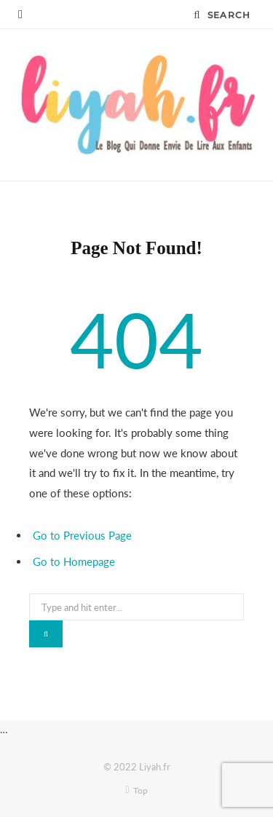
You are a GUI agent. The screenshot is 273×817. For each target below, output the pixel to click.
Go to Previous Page (82, 535)
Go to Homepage (74, 561)
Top (136, 790)
